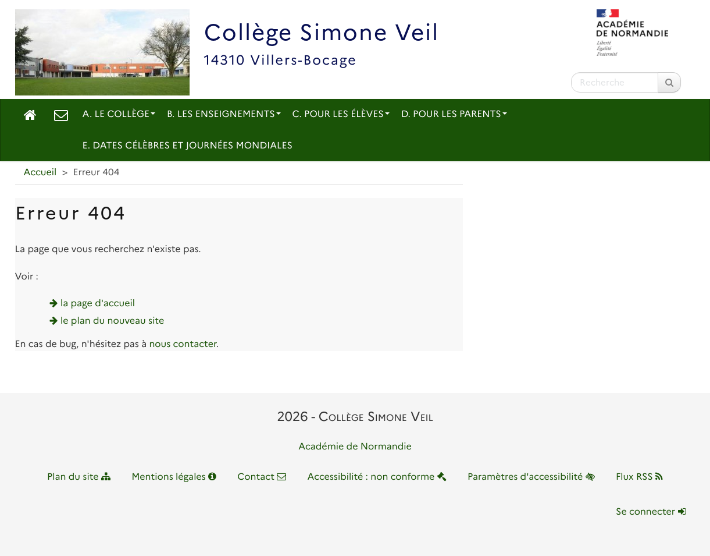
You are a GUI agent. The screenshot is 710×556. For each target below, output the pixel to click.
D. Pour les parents (454, 114)
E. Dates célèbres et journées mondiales (187, 145)
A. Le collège (119, 114)
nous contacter (182, 344)
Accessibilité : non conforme (377, 477)
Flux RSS (639, 477)
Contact (261, 477)
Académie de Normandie (355, 446)
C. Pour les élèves (341, 114)
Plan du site (78, 477)
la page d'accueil (97, 303)
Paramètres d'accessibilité (531, 477)
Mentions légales (173, 477)
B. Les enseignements (224, 114)
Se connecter (651, 512)
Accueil (40, 172)
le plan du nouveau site (112, 321)
